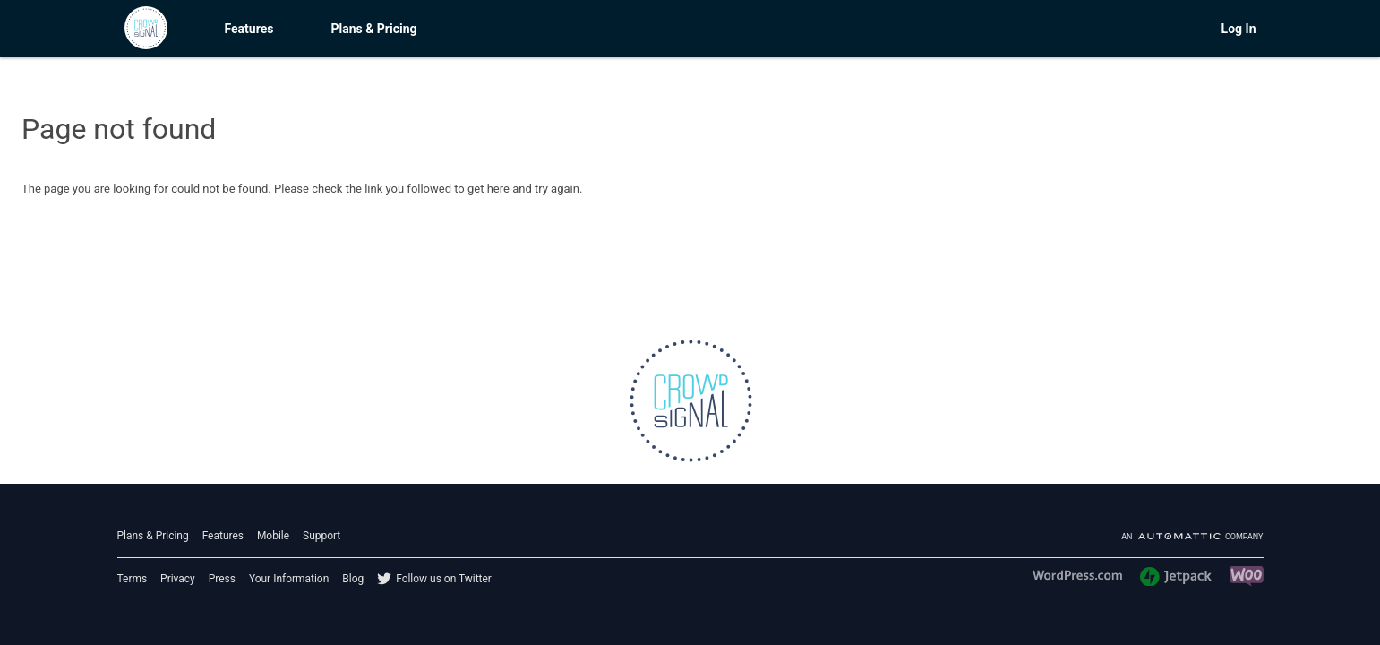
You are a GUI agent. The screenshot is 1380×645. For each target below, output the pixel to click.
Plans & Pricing (373, 29)
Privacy (177, 578)
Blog (353, 578)
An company (1192, 536)
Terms (132, 578)
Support (321, 535)
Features (249, 29)
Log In (1238, 29)
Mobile (273, 535)
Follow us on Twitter (444, 578)
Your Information (289, 578)
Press (222, 578)
